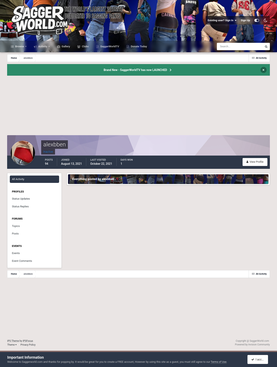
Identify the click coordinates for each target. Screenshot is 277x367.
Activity (43, 46)
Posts (15, 233)
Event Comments (22, 260)
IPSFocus (28, 340)
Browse (19, 46)
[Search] (227, 46)
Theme (12, 344)
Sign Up (245, 20)
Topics (16, 226)
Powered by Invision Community (252, 344)
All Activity (18, 179)
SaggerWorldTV (109, 46)
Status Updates (21, 198)
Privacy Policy (27, 344)
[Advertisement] (138, 106)
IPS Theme (13, 340)
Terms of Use (218, 361)
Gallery (65, 46)
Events (16, 253)
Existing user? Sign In (222, 20)
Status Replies (20, 206)
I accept (258, 359)
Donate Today (138, 46)
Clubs (84, 46)
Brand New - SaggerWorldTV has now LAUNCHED (135, 70)
